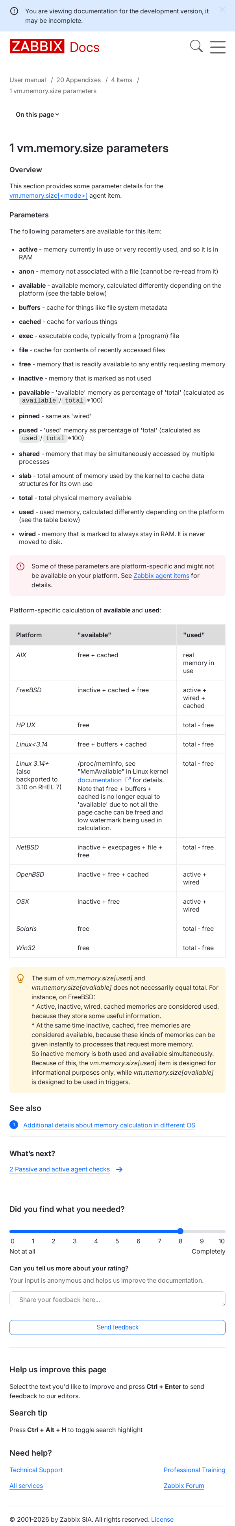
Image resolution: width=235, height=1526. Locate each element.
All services (26, 1485)
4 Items (121, 80)
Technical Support (36, 1470)
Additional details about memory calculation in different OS (109, 1125)
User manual (27, 80)
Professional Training (195, 1470)
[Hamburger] (218, 47)
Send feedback (117, 1327)
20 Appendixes (78, 80)
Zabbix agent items (161, 575)
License (162, 1519)
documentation (100, 780)
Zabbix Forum (184, 1485)
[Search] (196, 47)
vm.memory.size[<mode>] (48, 195)
